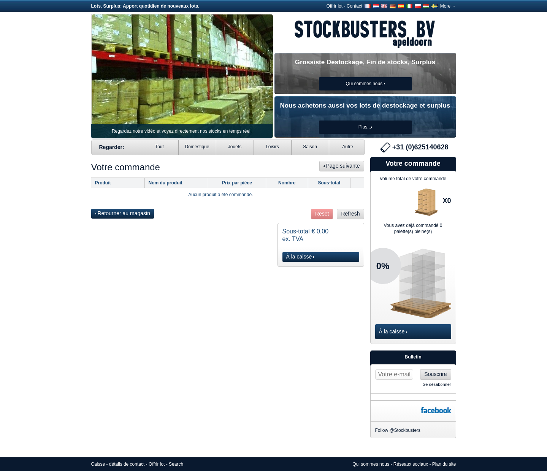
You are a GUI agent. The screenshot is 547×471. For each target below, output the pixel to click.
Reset (322, 214)
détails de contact (126, 464)
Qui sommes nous (370, 464)
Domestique (197, 146)
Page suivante (341, 166)
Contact (354, 6)
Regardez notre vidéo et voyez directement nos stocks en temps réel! (182, 131)
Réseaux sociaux (410, 464)
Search (176, 464)
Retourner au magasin (122, 213)
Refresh (350, 214)
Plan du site (444, 464)
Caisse (98, 464)
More (447, 6)
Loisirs (272, 146)
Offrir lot (334, 6)
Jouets (234, 146)
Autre (347, 146)
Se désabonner (437, 384)
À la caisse (300, 257)
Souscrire (435, 374)
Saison (310, 146)
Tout (159, 146)
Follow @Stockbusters (398, 430)
